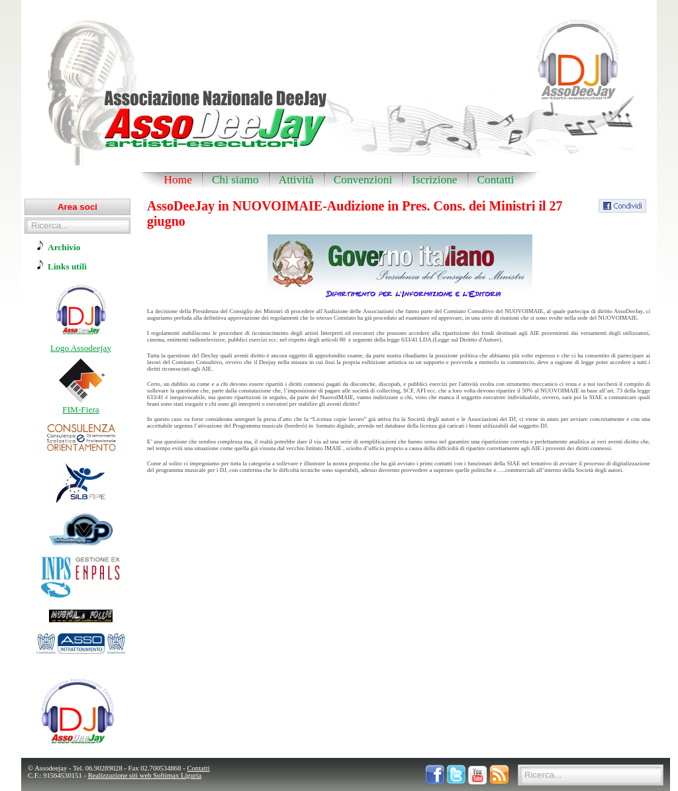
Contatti (495, 179)
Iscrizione (434, 179)
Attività (296, 179)
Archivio (64, 247)
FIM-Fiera (80, 409)
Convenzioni (363, 179)
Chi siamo (235, 179)
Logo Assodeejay (80, 348)
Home (178, 179)
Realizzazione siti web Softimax (134, 775)
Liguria (191, 775)
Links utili (67, 266)
